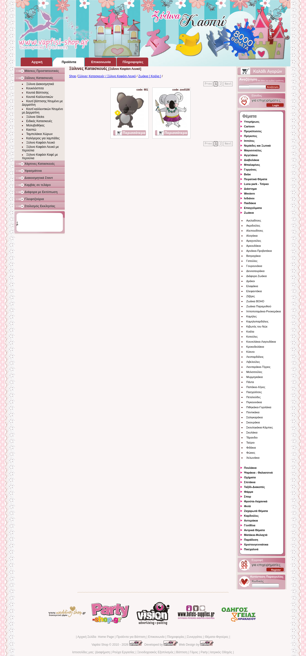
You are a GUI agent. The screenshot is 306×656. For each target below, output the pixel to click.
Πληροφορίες (176, 637)
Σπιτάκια (249, 482)
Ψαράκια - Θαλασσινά (258, 472)
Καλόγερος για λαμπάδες (43, 138)
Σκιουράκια (253, 422)
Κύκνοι (250, 351)
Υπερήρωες (252, 121)
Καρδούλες (251, 515)
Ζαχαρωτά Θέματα (256, 510)
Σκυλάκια (251, 432)
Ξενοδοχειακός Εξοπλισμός (155, 652)
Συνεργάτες (194, 637)
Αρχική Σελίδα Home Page (95, 637)
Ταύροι (250, 442)
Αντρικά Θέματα (254, 530)
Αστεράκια (251, 520)
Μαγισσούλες (253, 150)
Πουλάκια (250, 467)
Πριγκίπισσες (253, 131)
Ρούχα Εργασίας (123, 652)
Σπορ (247, 496)
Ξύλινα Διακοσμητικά (40, 84)
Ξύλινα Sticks (35, 117)
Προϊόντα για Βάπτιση (131, 637)
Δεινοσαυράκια (255, 270)
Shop (72, 76)
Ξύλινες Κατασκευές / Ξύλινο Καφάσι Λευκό (107, 76)
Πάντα (250, 382)
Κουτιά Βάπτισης (37, 92)
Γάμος (194, 652)
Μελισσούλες (254, 371)
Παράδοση (251, 539)
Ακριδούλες (253, 225)
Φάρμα (248, 491)
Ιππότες (249, 140)
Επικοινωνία (156, 637)
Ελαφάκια (252, 286)
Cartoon (249, 126)
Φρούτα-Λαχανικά (255, 501)
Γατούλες (251, 260)
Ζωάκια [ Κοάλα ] (149, 76)
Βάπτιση (182, 652)
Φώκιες (250, 452)
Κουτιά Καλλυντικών (39, 97)
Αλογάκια (252, 235)
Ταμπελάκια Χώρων (39, 134)
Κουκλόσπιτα (35, 88)
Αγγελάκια (251, 155)
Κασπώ (31, 129)
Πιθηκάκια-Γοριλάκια (258, 407)
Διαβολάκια (251, 159)
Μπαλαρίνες (252, 164)
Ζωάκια (249, 212)
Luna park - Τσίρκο (256, 183)
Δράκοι (250, 281)
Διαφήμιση (103, 652)
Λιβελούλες (253, 361)
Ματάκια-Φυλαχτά (255, 534)
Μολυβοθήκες (35, 125)
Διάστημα (250, 188)
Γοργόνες (250, 169)
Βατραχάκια (253, 255)
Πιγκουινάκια (254, 402)
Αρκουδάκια (253, 245)
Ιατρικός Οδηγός (221, 652)
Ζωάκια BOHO (255, 301)
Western (249, 193)
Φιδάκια (251, 447)
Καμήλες (251, 316)
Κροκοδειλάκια (255, 346)
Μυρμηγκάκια (254, 376)
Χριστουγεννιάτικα (256, 544)
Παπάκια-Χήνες (255, 387)
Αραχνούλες (253, 240)
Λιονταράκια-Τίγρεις (258, 366)
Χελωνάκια (252, 457)
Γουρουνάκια (254, 265)
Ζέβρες (250, 296)
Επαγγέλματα (253, 207)
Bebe (247, 174)
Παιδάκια (250, 203)
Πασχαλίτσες (254, 392)
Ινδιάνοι (249, 198)
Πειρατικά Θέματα (255, 179)
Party (204, 652)
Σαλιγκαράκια (254, 417)
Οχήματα (250, 477)
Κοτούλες (252, 336)
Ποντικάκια (252, 412)
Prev (208, 84)
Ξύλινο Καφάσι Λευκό (40, 142)
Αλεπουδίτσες (254, 230)
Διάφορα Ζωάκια (256, 276)
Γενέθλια (249, 525)
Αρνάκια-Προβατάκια (259, 250)
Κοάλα (250, 331)
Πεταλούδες (253, 397)
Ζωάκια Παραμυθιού (258, 306)
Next (228, 84)
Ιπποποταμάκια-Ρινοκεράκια (263, 311)
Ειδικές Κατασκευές (39, 121)
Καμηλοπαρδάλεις (257, 321)
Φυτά (247, 506)
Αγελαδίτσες (253, 220)
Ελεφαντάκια (254, 291)
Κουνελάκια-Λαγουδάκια (261, 341)
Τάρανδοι (252, 437)
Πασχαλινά (251, 549)
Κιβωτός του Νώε (256, 326)
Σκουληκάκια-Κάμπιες (259, 427)
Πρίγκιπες (250, 136)
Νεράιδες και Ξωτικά (257, 145)
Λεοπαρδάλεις (255, 356)
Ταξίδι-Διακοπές (254, 486)
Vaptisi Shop (99, 644)
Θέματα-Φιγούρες (216, 637)
